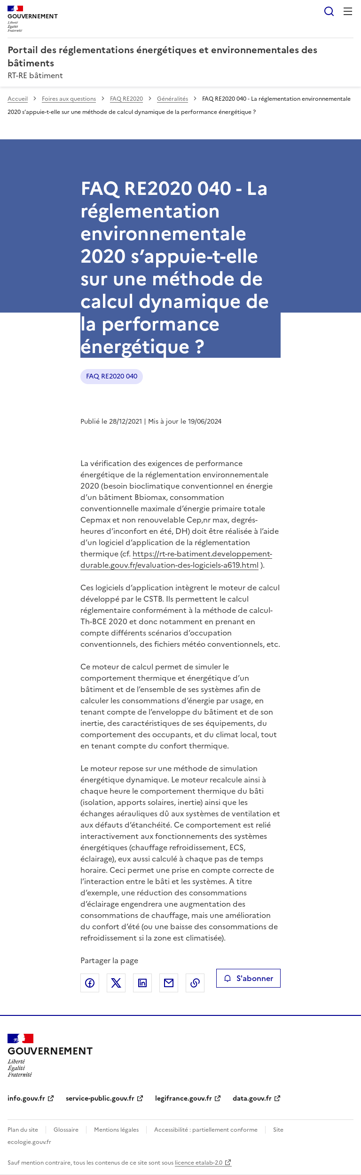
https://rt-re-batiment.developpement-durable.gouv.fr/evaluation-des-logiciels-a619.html (176, 559)
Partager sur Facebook (89, 983)
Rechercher (329, 11)
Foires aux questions (69, 99)
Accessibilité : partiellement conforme (206, 1130)
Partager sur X (116, 983)
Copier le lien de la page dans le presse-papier (195, 983)
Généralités (172, 99)
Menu (347, 11)
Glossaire (66, 1130)
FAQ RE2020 (126, 99)
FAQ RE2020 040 (111, 376)
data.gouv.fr (252, 1098)
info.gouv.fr (26, 1098)
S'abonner (248, 978)
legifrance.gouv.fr (183, 1098)
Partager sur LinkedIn (142, 983)
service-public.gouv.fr (100, 1098)
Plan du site (23, 1130)
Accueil (18, 99)
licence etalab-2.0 (198, 1163)
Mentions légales (116, 1130)
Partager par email (168, 983)
